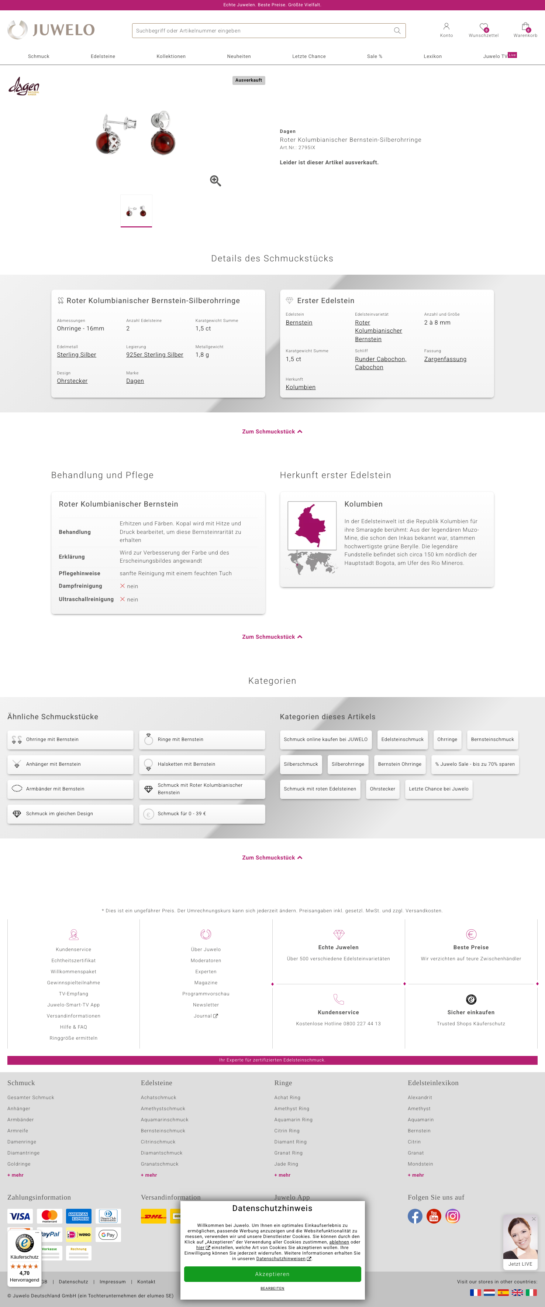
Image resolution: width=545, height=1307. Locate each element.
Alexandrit (420, 1097)
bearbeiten (272, 1288)
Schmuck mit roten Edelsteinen (320, 789)
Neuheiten (239, 56)
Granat (416, 1153)
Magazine (206, 983)
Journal (203, 1016)
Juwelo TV (500, 56)
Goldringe (19, 1164)
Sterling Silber (77, 354)
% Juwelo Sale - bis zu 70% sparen (475, 764)
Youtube (434, 1216)
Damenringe (22, 1142)
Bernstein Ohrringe (400, 764)
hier (200, 1248)
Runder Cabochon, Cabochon (381, 363)
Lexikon (433, 56)
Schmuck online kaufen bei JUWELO (326, 739)
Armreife (17, 1131)
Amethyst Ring (292, 1108)
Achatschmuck (159, 1097)
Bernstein (299, 322)
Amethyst (419, 1108)
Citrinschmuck (158, 1142)
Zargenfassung (445, 359)
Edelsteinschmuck (403, 739)
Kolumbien (301, 387)
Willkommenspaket (74, 971)
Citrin (414, 1142)
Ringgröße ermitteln (73, 1038)
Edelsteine (103, 56)
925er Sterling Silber (154, 354)
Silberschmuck (301, 764)
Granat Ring (289, 1153)
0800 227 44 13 (362, 1024)
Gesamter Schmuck (30, 1097)
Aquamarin (421, 1120)
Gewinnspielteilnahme (73, 983)
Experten (206, 971)
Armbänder (20, 1120)
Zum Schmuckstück (268, 432)
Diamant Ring (291, 1142)
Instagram (452, 1216)
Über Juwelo (206, 949)
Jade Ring (287, 1164)
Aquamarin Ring (294, 1120)
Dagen (135, 381)
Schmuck (38, 56)
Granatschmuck (160, 1164)
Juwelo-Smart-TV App (73, 1005)
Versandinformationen (74, 1016)
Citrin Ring (287, 1131)
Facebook (415, 1216)
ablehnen (339, 1242)
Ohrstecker (72, 381)
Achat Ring (288, 1097)
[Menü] (37, 1234)
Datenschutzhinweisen (281, 1259)
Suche (398, 31)
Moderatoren (206, 960)
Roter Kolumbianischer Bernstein (378, 331)
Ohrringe (448, 739)
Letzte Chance (309, 56)
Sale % (375, 56)
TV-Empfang (74, 994)
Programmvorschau (206, 994)
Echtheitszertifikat (73, 960)
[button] (446, 31)
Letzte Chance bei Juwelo (439, 789)
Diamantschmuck (162, 1153)
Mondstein (420, 1164)
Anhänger (18, 1108)
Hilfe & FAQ (73, 1027)
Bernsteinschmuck (492, 739)
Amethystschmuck (163, 1108)
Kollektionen (171, 56)
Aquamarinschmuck (165, 1120)
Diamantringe (23, 1153)
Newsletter (206, 1005)
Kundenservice (74, 949)
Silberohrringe (348, 764)
